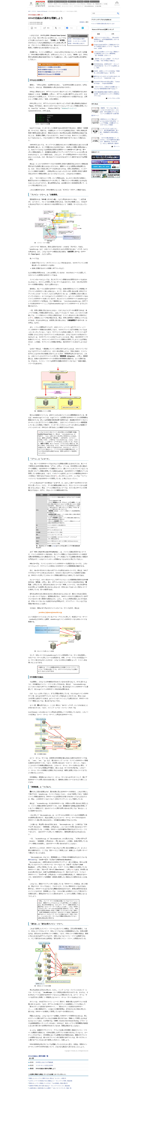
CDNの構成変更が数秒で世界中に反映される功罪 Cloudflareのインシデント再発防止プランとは (106, 94)
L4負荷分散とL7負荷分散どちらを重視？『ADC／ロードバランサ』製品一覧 (50, 1088)
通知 (48, 28)
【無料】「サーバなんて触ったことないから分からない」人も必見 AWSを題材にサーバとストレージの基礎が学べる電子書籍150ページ (105, 111)
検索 (118, 13)
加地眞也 (82, 22)
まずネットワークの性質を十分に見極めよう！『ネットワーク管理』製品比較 (50, 1081)
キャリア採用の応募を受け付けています (103, 23)
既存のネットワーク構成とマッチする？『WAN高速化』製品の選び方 (48, 1083)
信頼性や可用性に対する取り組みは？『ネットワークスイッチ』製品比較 (49, 1085)
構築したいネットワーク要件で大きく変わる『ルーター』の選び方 (47, 1078)
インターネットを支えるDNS (44, 1065)
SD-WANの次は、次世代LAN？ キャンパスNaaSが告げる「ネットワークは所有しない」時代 (106, 65)
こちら (54, 546)
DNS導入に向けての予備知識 (44, 1062)
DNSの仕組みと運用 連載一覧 (38, 1056)
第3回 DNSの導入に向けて (76, 43)
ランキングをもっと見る (113, 98)
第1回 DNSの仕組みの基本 (76, 38)
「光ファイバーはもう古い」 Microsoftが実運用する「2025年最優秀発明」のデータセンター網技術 (106, 39)
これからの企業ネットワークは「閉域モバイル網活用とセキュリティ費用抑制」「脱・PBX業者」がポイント (106, 53)
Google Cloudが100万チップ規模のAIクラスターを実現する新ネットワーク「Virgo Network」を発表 (106, 46)
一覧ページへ (116, 146)
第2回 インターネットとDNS (77, 41)
